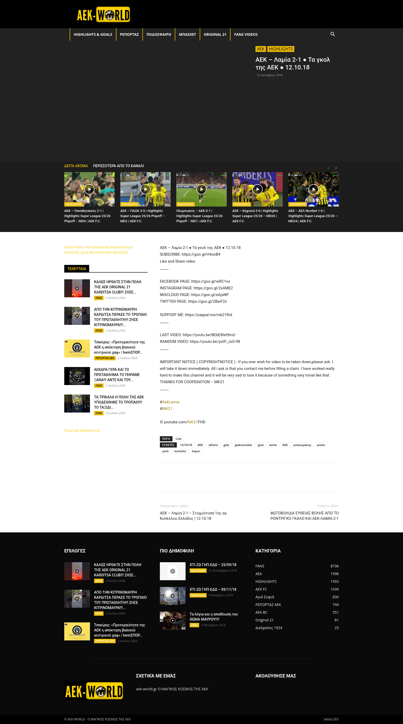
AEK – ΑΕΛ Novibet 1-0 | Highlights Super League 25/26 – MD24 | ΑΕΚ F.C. (313, 216)
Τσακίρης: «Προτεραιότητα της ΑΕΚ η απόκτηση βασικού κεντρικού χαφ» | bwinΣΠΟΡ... (119, 347)
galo (226, 445)
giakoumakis (243, 445)
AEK (260, 49)
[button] (332, 34)
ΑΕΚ (285, 445)
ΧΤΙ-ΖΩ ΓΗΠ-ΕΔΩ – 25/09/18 (213, 565)
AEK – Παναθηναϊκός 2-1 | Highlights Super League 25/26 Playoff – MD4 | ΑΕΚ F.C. (87, 216)
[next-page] (336, 168)
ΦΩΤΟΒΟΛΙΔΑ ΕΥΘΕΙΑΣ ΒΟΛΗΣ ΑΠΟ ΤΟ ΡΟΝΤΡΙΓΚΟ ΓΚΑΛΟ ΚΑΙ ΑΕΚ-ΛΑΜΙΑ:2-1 (304, 516)
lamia (273, 445)
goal (260, 445)
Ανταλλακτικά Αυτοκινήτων (110, 247)
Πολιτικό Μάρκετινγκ (82, 430)
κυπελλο (180, 451)
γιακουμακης (302, 445)
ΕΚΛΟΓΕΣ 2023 (76, 252)
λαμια (196, 451)
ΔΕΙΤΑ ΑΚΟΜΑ (76, 166)
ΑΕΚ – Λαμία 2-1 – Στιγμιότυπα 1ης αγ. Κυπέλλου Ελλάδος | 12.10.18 (193, 516)
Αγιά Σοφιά (198, 570)
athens (213, 445)
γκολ (165, 451)
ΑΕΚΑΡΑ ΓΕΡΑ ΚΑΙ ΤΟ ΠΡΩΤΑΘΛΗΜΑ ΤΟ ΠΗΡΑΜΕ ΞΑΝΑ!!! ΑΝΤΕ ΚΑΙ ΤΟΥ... (117, 375)
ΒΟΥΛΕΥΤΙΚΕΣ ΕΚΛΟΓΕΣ (108, 252)
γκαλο (321, 445)
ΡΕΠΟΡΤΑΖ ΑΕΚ (105, 358)
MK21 (167, 408)
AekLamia (170, 402)
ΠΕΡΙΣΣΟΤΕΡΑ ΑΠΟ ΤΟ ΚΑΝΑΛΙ (118, 166)
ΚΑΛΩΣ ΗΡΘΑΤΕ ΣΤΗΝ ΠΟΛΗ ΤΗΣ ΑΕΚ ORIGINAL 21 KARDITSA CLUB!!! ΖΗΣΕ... (117, 287)
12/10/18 (186, 445)
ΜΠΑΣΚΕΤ (187, 34)
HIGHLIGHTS (281, 49)
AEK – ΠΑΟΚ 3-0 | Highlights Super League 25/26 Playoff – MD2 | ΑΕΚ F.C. (142, 216)
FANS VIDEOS (246, 34)
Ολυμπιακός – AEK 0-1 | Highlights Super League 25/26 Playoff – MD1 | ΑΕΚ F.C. (199, 216)
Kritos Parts (74, 247)
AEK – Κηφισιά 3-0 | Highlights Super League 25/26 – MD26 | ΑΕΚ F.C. (255, 216)
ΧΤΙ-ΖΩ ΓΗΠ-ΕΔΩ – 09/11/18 (213, 589)
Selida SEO (331, 719)
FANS (99, 298)
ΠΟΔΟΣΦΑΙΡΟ (158, 34)
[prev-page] (328, 168)
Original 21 (215, 34)
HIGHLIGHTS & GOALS (93, 34)
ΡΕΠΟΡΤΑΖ (129, 34)
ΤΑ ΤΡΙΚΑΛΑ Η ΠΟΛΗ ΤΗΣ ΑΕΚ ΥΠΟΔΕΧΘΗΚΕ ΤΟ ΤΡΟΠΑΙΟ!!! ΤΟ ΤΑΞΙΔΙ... (119, 402)
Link (178, 439)
